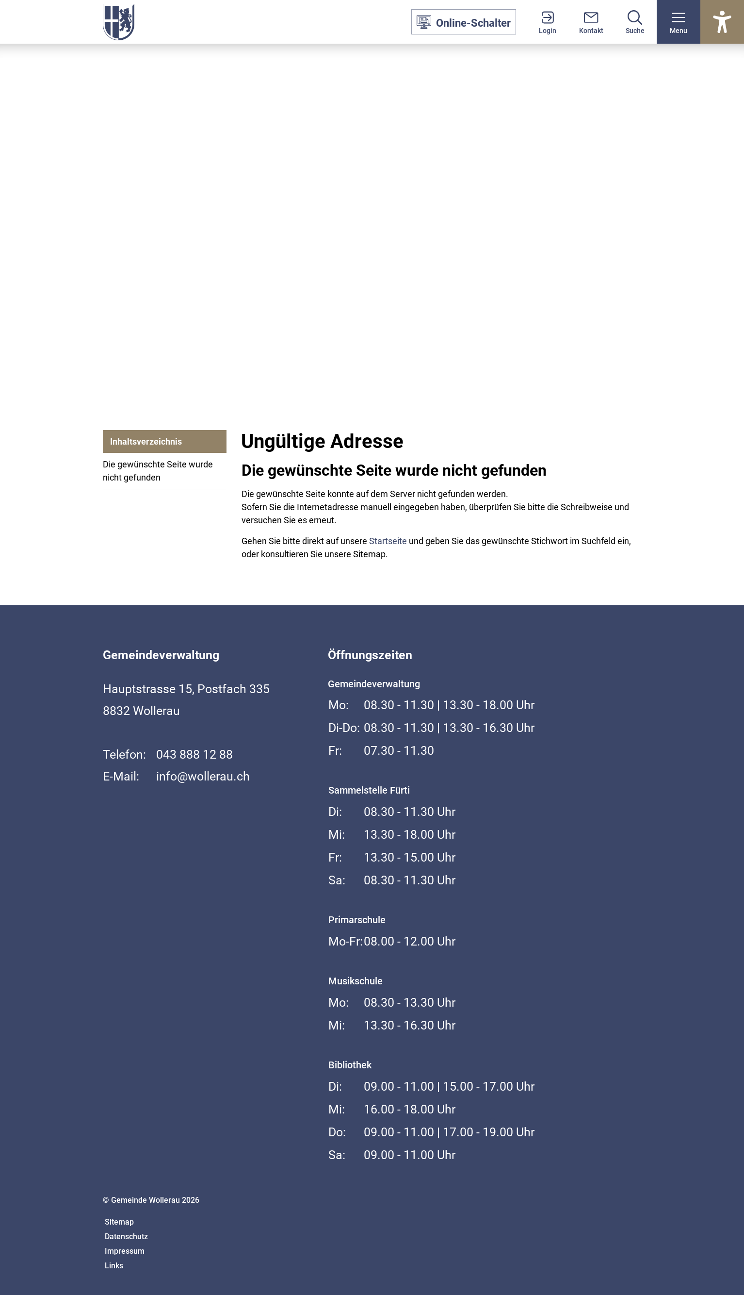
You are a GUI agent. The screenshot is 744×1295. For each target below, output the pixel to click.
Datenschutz (126, 1236)
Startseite (388, 541)
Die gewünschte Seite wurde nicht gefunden (158, 470)
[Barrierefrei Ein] (722, 22)
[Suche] (635, 22)
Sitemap (119, 1222)
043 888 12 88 (194, 754)
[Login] (547, 22)
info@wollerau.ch (203, 776)
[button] (678, 22)
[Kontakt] (591, 22)
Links (114, 1265)
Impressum (125, 1251)
